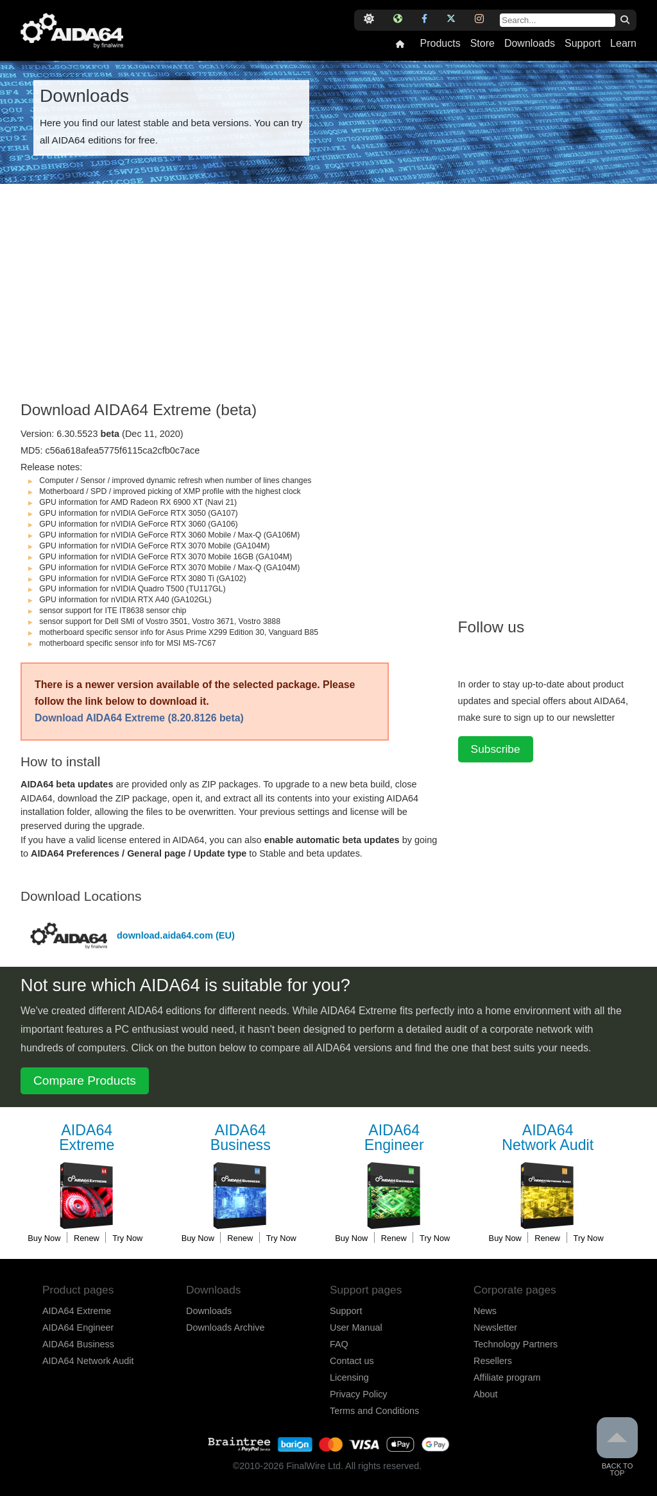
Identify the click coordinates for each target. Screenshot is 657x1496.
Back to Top (617, 1447)
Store (482, 43)
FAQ (339, 1344)
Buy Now (44, 1238)
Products (440, 43)
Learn (623, 43)
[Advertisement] (233, 299)
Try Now (127, 1238)
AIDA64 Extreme (76, 1311)
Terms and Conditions (374, 1411)
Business (240, 1138)
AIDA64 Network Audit (87, 1361)
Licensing (349, 1377)
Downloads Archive (225, 1327)
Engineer (394, 1138)
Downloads (529, 43)
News (485, 1311)
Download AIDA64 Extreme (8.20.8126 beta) (139, 717)
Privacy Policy (359, 1394)
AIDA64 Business (78, 1344)
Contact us (352, 1361)
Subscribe (495, 749)
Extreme (86, 1138)
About (486, 1394)
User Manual (356, 1327)
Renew (86, 1238)
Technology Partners (516, 1344)
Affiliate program (507, 1377)
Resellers (493, 1361)
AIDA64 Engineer (78, 1327)
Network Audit (548, 1138)
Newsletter (495, 1327)
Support (583, 43)
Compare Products (84, 1080)
